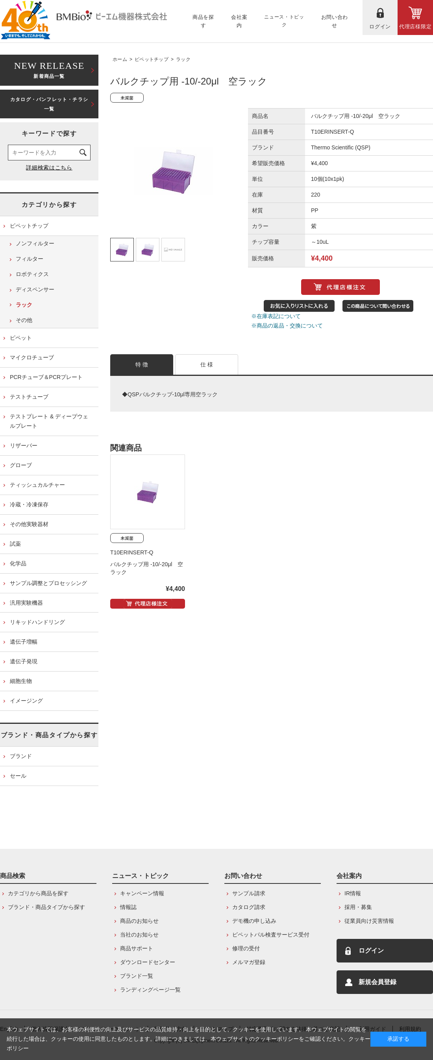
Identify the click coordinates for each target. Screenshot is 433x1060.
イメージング (26, 700)
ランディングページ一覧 (150, 989)
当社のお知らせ (139, 934)
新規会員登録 (377, 982)
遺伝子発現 (23, 661)
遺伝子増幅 (23, 642)
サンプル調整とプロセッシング (48, 583)
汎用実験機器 (26, 603)
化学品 (18, 563)
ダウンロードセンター (147, 962)
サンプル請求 (248, 893)
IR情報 (352, 893)
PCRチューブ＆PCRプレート (46, 377)
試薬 (15, 544)
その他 (24, 320)
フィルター (29, 259)
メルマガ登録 (248, 962)
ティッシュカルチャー (37, 485)
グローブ (21, 465)
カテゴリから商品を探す (38, 893)
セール (18, 776)
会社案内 (349, 875)
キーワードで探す (49, 133)
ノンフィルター (35, 243)
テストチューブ (29, 397)
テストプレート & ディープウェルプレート (49, 421)
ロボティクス (32, 274)
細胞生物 (21, 681)
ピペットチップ (151, 59)
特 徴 (141, 364)
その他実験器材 (29, 524)
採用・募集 (358, 907)
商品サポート (136, 948)
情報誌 (128, 907)
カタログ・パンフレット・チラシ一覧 (49, 104)
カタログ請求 (248, 907)
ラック (183, 59)
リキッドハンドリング (37, 622)
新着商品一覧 (49, 69)
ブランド (21, 756)
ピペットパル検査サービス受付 (270, 934)
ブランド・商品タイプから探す (49, 735)
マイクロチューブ (32, 357)
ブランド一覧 (136, 976)
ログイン (371, 950)
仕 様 (206, 364)
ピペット (21, 338)
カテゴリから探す (49, 204)
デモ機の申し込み (254, 921)
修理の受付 (246, 948)
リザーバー (23, 445)
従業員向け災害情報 (369, 921)
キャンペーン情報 (142, 893)
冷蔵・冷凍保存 (29, 504)
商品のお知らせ (139, 921)
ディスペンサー (35, 289)
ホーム (120, 59)
